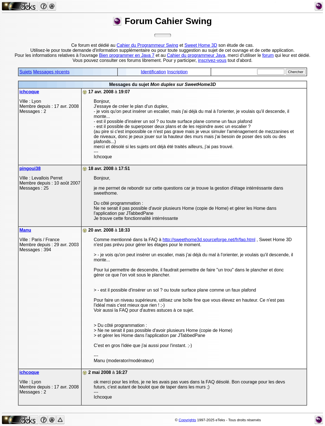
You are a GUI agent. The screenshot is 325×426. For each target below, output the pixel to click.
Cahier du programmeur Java (196, 55)
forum (268, 55)
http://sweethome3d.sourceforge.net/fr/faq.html (209, 239)
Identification (153, 71)
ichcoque (29, 91)
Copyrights (187, 420)
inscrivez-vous (212, 60)
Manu (25, 230)
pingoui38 (30, 168)
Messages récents (51, 71)
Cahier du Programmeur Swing (147, 45)
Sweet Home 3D (201, 45)
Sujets (25, 71)
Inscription (177, 71)
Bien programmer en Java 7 (126, 55)
